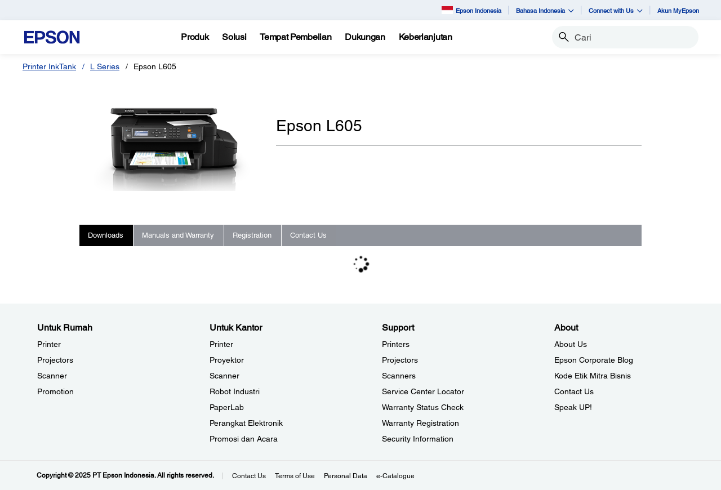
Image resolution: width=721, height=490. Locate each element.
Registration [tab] (252, 235)
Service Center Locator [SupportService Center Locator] (423, 391)
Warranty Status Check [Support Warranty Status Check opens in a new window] (423, 407)
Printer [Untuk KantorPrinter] (221, 344)
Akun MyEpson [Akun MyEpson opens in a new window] (678, 10)
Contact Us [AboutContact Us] (574, 391)
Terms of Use (295, 476)
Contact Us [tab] (308, 235)
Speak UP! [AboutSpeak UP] (573, 407)
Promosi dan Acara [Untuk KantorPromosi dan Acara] (244, 438)
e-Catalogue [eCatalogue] (395, 476)
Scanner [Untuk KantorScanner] (224, 375)
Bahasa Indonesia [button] (545, 10)
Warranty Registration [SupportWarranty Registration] (420, 422)
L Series (104, 66)
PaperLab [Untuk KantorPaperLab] (227, 407)
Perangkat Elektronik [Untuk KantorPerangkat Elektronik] (246, 422)
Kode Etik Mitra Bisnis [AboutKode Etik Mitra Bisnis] (592, 375)
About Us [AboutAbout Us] (570, 344)
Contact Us (249, 476)
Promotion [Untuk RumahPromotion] (55, 391)
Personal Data (345, 476)
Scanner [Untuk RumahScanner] (52, 375)
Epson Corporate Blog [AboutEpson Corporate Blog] (593, 359)
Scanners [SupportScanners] (399, 375)
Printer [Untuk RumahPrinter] (49, 344)
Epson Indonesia (471, 10)
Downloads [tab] (105, 235)
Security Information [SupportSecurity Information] (417, 438)
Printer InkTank (49, 66)
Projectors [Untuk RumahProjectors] (55, 359)
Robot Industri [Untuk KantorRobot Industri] (235, 391)
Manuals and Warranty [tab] (178, 235)
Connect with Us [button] (616, 10)
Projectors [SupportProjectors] (400, 359)
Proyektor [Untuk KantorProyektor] (227, 359)
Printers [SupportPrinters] (396, 344)
